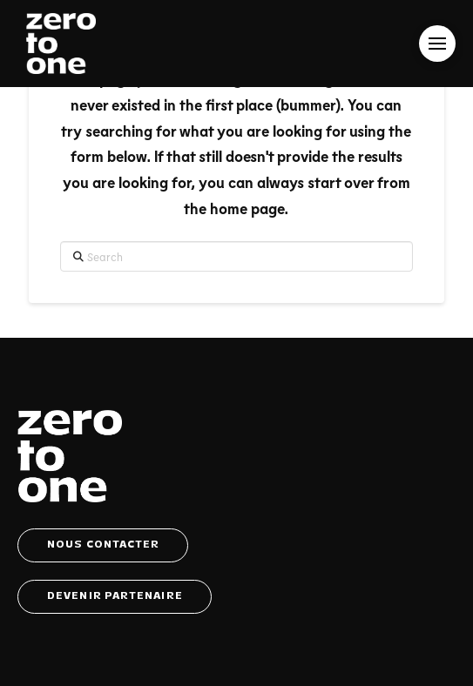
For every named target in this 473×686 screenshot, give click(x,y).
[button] (437, 43)
